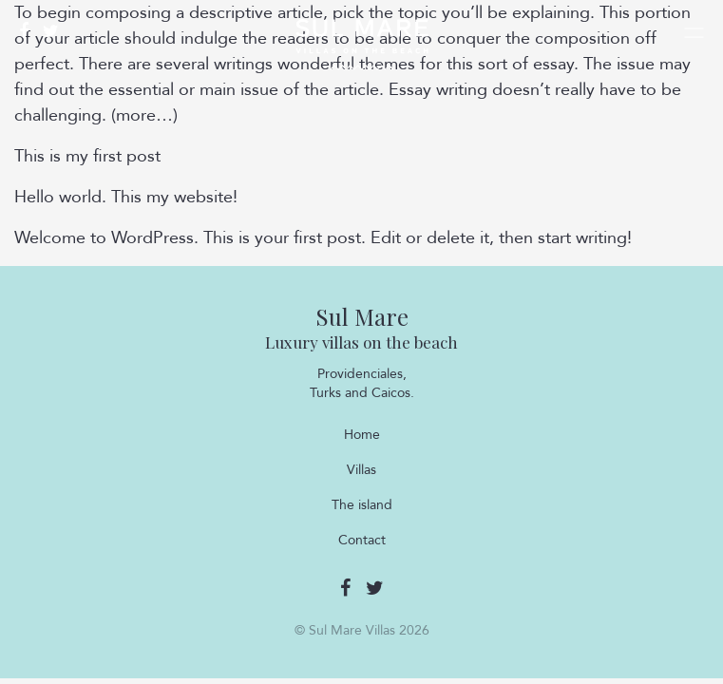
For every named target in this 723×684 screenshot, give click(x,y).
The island (362, 505)
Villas (361, 470)
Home (362, 435)
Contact (362, 540)
